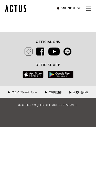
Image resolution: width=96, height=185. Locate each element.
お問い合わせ (80, 92)
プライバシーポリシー (24, 92)
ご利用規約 (55, 92)
